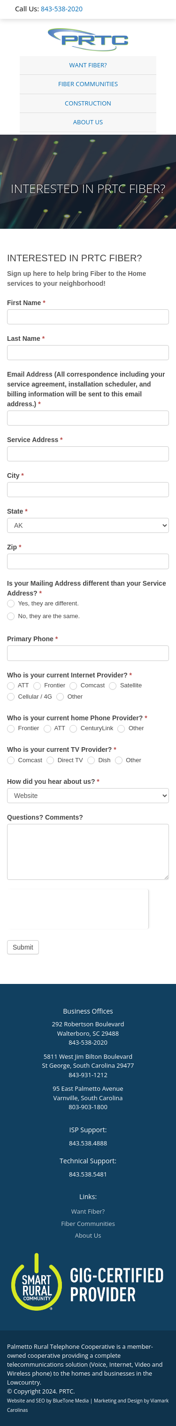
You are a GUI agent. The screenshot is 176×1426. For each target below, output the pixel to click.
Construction (88, 103)
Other (69, 697)
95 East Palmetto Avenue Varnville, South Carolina (88, 1093)
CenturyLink (91, 729)
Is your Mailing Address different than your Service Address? (86, 588)
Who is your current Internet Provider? (69, 675)
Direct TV (64, 761)
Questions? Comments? (45, 817)
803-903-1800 (88, 1107)
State (17, 511)
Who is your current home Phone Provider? (77, 718)
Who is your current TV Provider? (61, 749)
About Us (88, 122)
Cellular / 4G (29, 697)
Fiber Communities (88, 84)
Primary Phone (32, 639)
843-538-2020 (62, 8)
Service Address (35, 439)
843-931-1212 (88, 1075)
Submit (23, 947)
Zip (14, 547)
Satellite (125, 686)
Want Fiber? (88, 65)
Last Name (26, 338)
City (15, 475)
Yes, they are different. (43, 604)
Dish (99, 761)
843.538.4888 (88, 1143)
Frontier (49, 686)
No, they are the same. (43, 616)
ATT (18, 686)
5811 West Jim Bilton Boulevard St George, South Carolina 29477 (88, 1061)
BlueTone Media (71, 1400)
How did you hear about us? (53, 781)
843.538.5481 (88, 1174)
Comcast (87, 686)
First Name (26, 302)
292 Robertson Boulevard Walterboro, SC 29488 (88, 1029)
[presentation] (77, 907)
